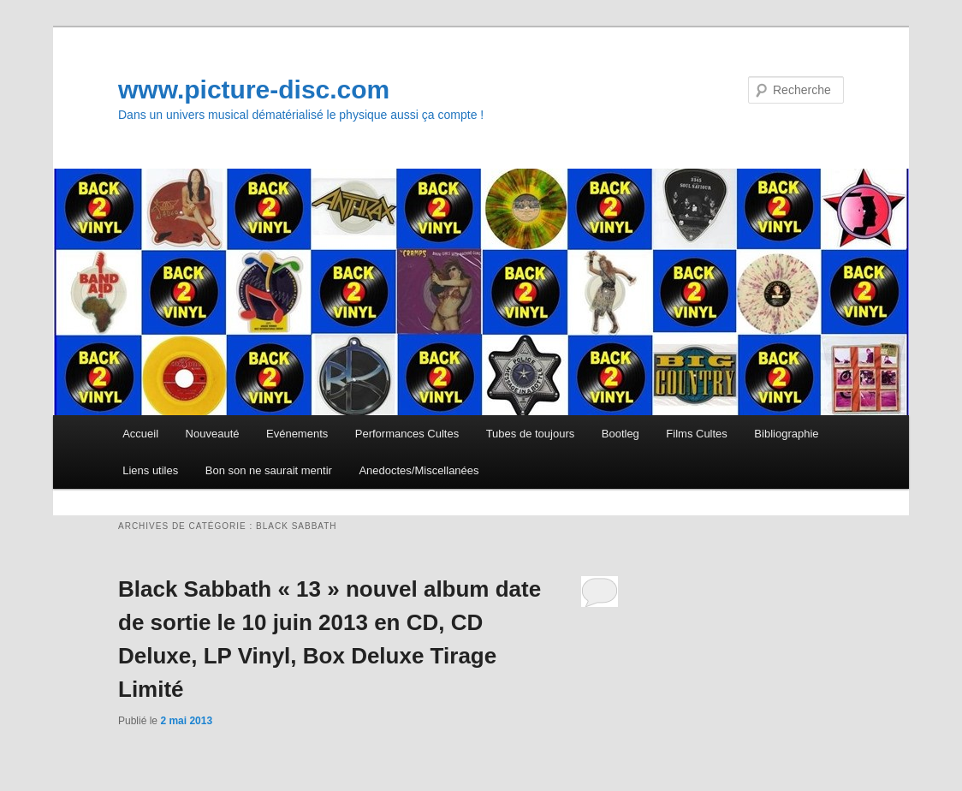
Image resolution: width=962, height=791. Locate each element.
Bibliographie (786, 433)
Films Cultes (696, 433)
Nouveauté (213, 433)
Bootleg (620, 433)
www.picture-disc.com (253, 89)
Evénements (297, 433)
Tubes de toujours (530, 433)
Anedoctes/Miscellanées (418, 470)
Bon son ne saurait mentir (268, 470)
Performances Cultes (407, 433)
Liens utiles (150, 470)
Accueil (140, 433)
